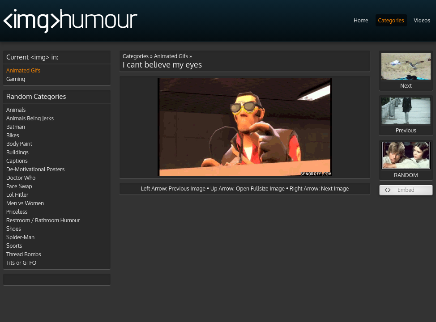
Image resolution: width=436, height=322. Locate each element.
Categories (391, 20)
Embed (406, 189)
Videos (422, 20)
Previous (406, 115)
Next (406, 71)
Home (361, 20)
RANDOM (406, 160)
